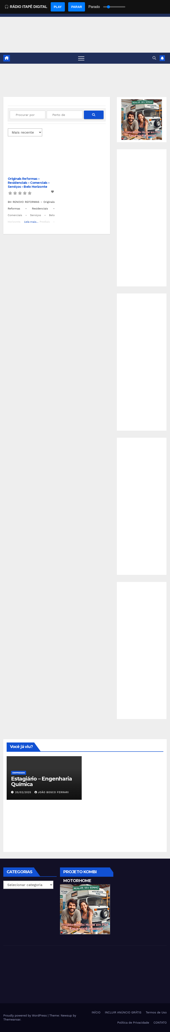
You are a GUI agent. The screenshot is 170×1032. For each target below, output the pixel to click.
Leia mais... (31, 221)
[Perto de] (64, 115)
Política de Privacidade (133, 1022)
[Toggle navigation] (81, 58)
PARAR (76, 7)
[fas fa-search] (94, 115)
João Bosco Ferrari (52, 792)
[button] (154, 58)
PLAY (58, 7)
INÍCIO (96, 1012)
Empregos (18, 772)
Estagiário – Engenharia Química (41, 781)
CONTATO (160, 1022)
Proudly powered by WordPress (25, 1015)
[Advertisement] (141, 218)
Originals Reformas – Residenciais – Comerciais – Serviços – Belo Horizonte (28, 183)
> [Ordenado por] (25, 132)
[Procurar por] (27, 115)
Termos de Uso (156, 1012)
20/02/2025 (23, 792)
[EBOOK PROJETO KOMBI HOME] (141, 119)
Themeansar (11, 1019)
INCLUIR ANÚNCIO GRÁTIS (123, 1012)
